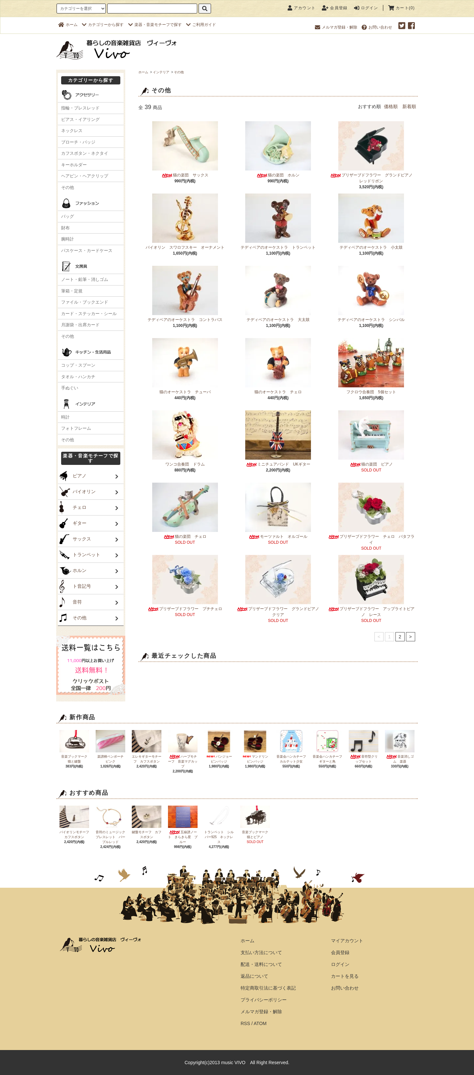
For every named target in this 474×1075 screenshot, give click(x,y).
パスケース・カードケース (86, 250)
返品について (254, 976)
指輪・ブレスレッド (80, 107)
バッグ (67, 216)
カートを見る (345, 976)
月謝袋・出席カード (80, 324)
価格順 (391, 106)
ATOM (260, 1023)
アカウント (302, 8)
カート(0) (401, 8)
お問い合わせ (377, 27)
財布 (65, 227)
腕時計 (67, 239)
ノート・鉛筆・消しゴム (84, 279)
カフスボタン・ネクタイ (84, 153)
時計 (65, 417)
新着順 (409, 106)
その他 (179, 72)
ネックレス (72, 130)
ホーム (68, 24)
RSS (245, 1023)
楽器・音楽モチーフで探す (155, 24)
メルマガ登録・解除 (336, 27)
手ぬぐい (69, 387)
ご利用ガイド (201, 24)
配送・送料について (261, 964)
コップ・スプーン (78, 365)
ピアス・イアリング (80, 119)
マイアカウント (347, 940)
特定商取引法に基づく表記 (268, 988)
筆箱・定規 (72, 290)
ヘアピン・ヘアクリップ (84, 175)
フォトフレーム (76, 428)
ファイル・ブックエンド (84, 302)
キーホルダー (74, 164)
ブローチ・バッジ (78, 142)
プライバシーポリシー (264, 999)
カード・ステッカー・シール (89, 313)
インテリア (161, 72)
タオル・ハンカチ (78, 376)
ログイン (366, 8)
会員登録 (334, 8)
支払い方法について (261, 952)
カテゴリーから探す (103, 24)
